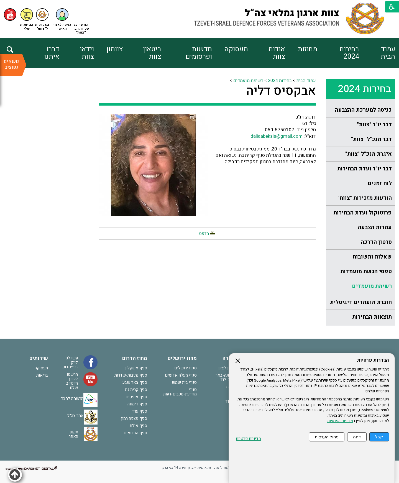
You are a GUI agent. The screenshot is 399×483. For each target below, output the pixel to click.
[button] (62, 19)
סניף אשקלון (136, 368)
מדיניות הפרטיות (340, 421)
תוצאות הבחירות (372, 317)
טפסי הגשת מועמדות (366, 271)
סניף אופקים (136, 397)
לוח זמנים (380, 183)
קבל (379, 437)
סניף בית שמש (184, 382)
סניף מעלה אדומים (181, 375)
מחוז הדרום (134, 358)
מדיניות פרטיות (248, 438)
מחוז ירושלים (182, 358)
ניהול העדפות (327, 437)
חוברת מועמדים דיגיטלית (361, 302)
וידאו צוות (87, 53)
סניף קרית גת (136, 390)
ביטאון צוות (152, 53)
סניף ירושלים (185, 368)
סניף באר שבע (134, 382)
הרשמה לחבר (72, 398)
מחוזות (307, 49)
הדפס (204, 234)
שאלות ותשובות (372, 257)
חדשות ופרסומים (199, 53)
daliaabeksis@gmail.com (276, 136)
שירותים (38, 358)
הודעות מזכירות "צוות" (364, 198)
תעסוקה (236, 49)
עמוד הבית (387, 53)
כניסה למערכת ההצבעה (363, 110)
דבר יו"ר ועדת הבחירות (364, 169)
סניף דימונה (137, 404)
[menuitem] (377, 53)
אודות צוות (276, 53)
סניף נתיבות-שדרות (130, 375)
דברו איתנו (52, 53)
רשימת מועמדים (372, 286)
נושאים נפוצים (11, 64)
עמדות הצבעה (375, 227)
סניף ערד (139, 411)
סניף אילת (138, 426)
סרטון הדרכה (376, 242)
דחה (357, 437)
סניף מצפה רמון (134, 418)
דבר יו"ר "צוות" (374, 125)
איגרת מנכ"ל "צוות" (368, 154)
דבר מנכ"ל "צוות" (371, 139)
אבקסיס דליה (281, 91)
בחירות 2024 (349, 53)
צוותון (114, 49)
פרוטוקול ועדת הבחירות (362, 213)
